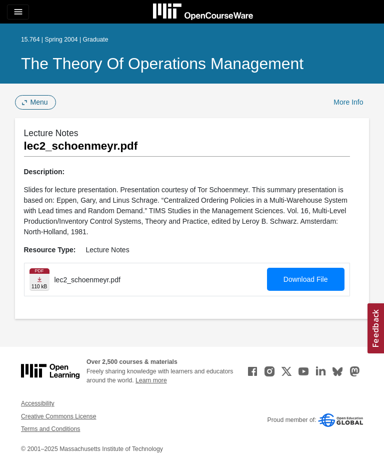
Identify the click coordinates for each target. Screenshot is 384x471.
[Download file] (40, 279)
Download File (306, 279)
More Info (348, 102)
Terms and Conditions (50, 428)
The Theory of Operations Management (162, 64)
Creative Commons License (58, 416)
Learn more (151, 380)
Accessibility (37, 403)
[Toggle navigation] (18, 12)
